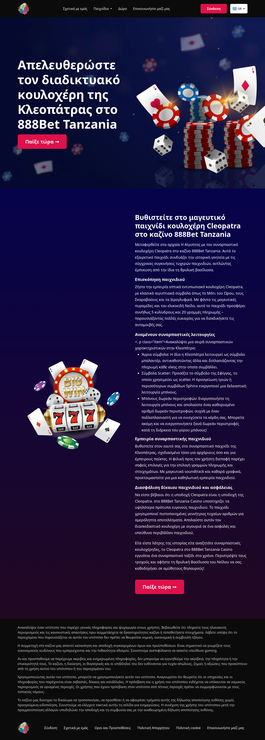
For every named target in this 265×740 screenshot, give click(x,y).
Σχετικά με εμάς (75, 8)
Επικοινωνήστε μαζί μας (151, 8)
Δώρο (122, 8)
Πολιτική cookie (188, 728)
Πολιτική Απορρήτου (154, 728)
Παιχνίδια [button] (101, 8)
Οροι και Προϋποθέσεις (113, 728)
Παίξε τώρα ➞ (42, 141)
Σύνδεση (214, 8)
